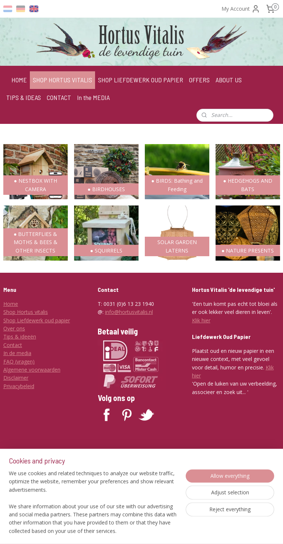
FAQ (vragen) (19, 361)
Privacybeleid (18, 386)
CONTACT (59, 97)
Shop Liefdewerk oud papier (36, 320)
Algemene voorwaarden (31, 369)
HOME (19, 80)
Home (10, 303)
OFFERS (199, 80)
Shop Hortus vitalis (25, 311)
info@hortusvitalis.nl (129, 311)
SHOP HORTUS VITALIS (62, 80)
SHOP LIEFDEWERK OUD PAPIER (140, 80)
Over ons (14, 328)
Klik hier (201, 320)
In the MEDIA (93, 97)
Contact (12, 344)
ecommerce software (175, 530)
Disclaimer (15, 377)
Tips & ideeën (19, 336)
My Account (240, 8)
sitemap (131, 530)
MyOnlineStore (241, 530)
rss (146, 530)
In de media (17, 353)
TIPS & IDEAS (23, 97)
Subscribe (115, 498)
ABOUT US (229, 80)
